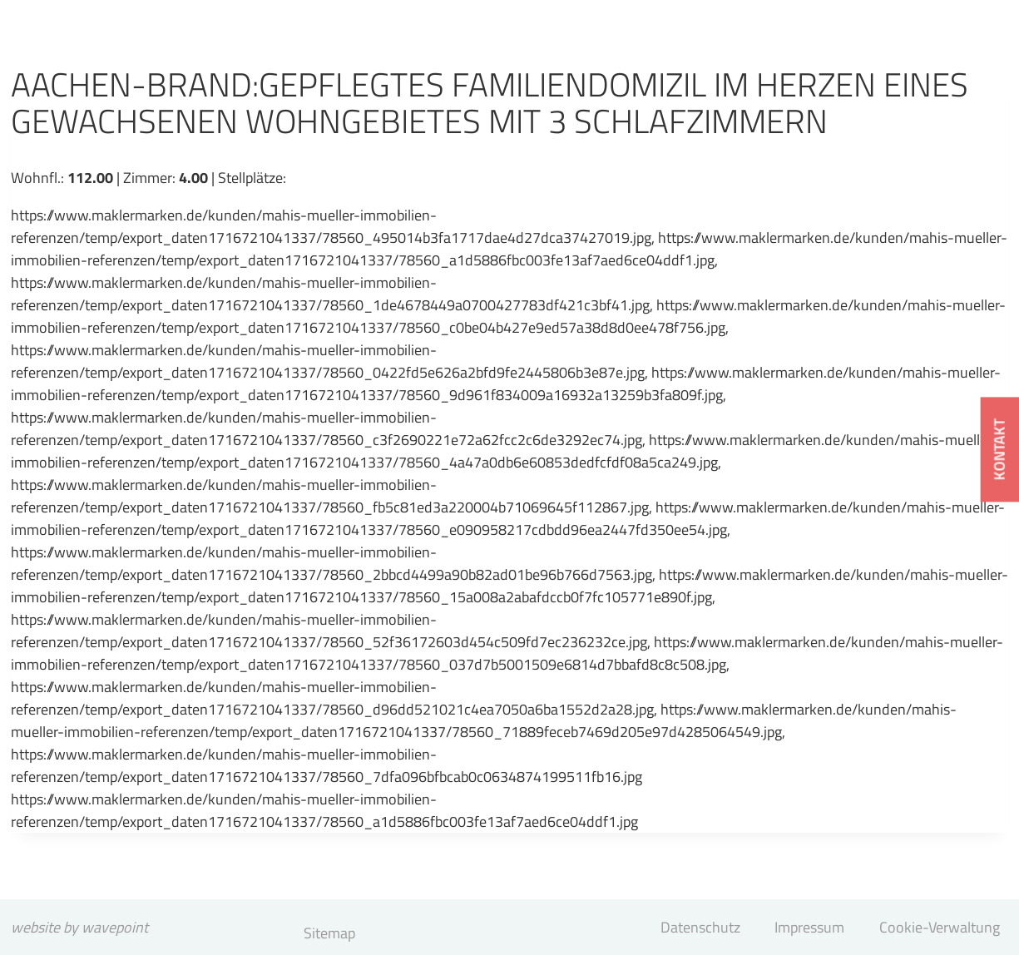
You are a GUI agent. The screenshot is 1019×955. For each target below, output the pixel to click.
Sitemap (329, 933)
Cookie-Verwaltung (939, 927)
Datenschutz (700, 927)
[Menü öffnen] (960, 62)
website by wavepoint (79, 927)
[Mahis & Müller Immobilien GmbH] (141, 38)
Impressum (809, 927)
